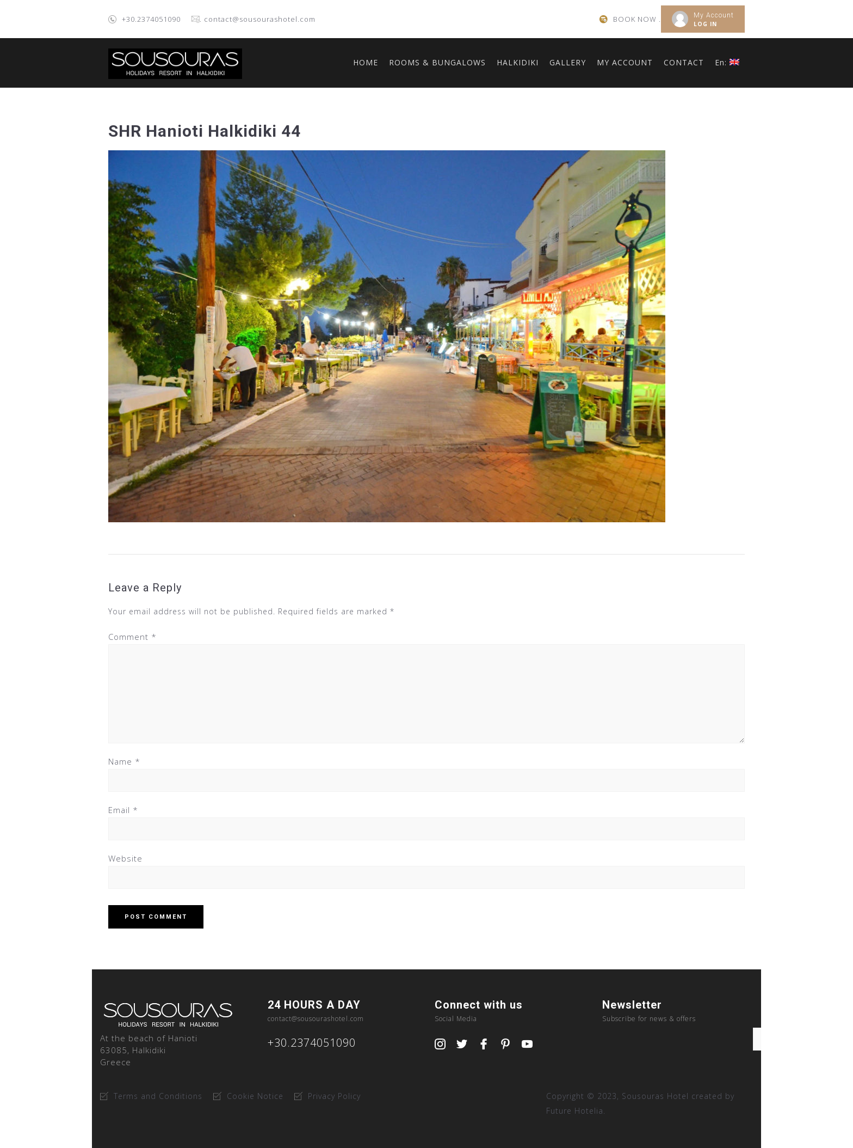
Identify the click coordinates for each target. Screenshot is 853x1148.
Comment (132, 636)
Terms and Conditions (158, 1096)
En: (727, 62)
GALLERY (567, 62)
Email (123, 809)
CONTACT (684, 62)
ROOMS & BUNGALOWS (437, 62)
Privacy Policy (334, 1096)
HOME (365, 62)
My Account (714, 15)
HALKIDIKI (518, 62)
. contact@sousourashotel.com (258, 19)
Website (125, 858)
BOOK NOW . (637, 19)
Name (124, 761)
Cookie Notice (255, 1096)
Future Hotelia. (575, 1111)
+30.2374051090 (151, 19)
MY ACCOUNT (625, 62)
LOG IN (705, 24)
